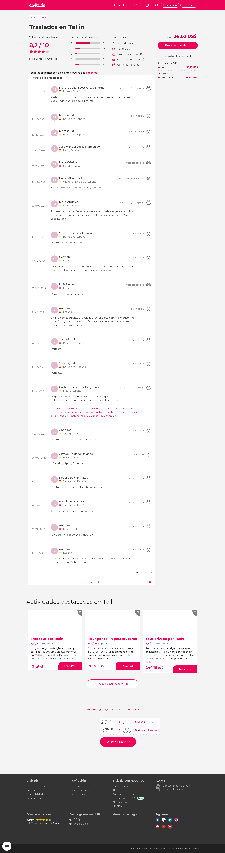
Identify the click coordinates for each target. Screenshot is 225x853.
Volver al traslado (38, 17)
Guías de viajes (78, 794)
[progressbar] (87, 43)
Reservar (153, 722)
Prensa (30, 790)
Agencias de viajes (123, 794)
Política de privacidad (177, 848)
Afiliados (117, 790)
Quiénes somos (35, 786)
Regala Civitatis (35, 798)
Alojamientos (120, 802)
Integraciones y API (124, 798)
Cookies (194, 848)
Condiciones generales (140, 848)
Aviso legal (159, 848)
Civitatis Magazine (80, 790)
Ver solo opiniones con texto (47, 78)
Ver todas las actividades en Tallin (112, 683)
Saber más (92, 72)
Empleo (117, 806)
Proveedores (120, 786)
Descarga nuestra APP (84, 814)
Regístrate (189, 5)
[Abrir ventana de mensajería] (6, 846)
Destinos (74, 786)
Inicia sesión (170, 5)
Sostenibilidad (34, 794)
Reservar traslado (178, 45)
